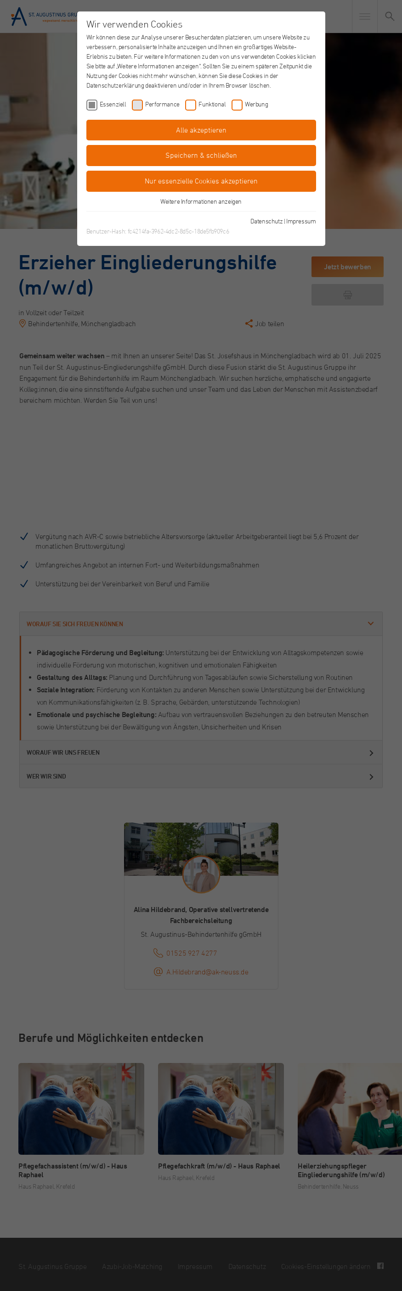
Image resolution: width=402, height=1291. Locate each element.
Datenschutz (266, 221)
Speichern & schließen (201, 155)
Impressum (301, 221)
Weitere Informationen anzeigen (201, 201)
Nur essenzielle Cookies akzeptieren (201, 181)
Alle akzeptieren (201, 130)
